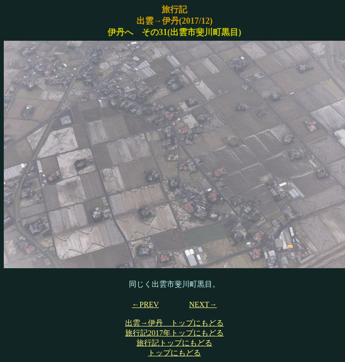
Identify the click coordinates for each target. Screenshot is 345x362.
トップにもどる (174, 353)
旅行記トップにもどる (174, 343)
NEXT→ (203, 304)
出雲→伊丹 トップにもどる (174, 323)
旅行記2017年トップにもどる (174, 333)
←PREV (145, 304)
